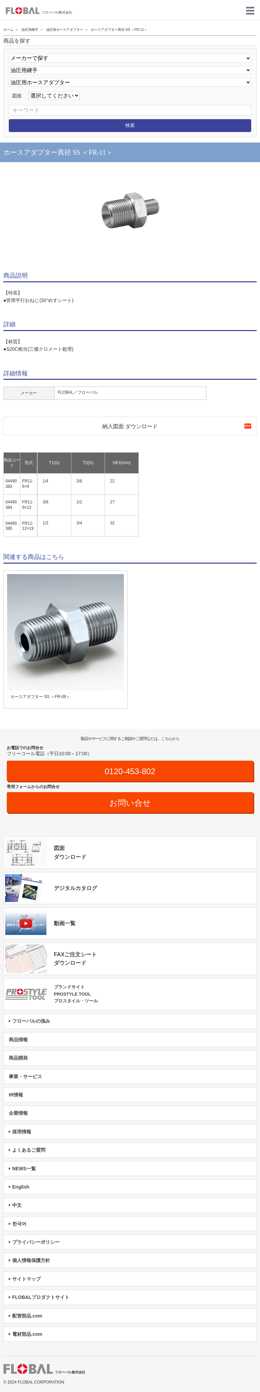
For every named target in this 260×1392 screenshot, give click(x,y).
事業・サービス (25, 1076)
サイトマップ (26, 1279)
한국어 (19, 1223)
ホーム (8, 29)
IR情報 (16, 1094)
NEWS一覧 (24, 1168)
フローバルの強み (31, 1021)
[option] (130, 211)
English (20, 1187)
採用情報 (21, 1131)
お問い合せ (130, 802)
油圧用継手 (29, 29)
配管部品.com (27, 1316)
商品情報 (18, 1039)
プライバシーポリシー (36, 1242)
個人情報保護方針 (31, 1260)
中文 (17, 1205)
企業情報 (18, 1113)
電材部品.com (27, 1334)
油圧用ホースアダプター (64, 29)
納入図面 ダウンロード (130, 426)
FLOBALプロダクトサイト (40, 1297)
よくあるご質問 (28, 1150)
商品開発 (18, 1058)
